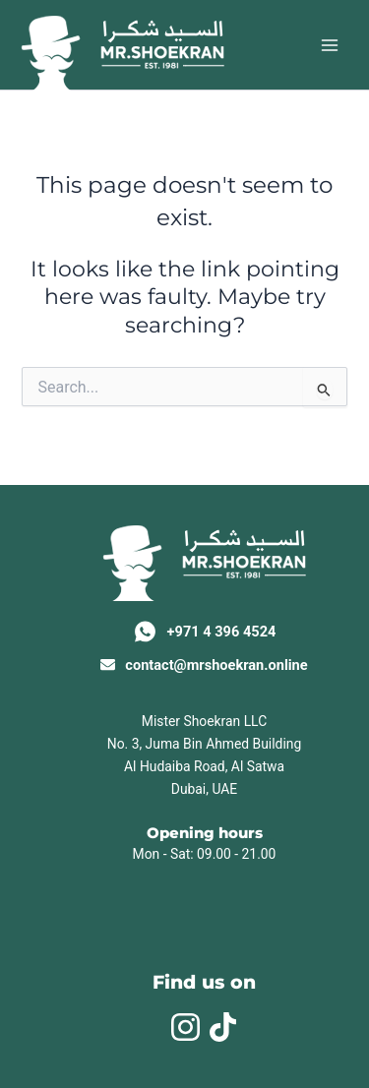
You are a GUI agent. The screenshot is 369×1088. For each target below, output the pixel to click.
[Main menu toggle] (329, 44)
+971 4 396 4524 (222, 631)
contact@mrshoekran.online (216, 665)
